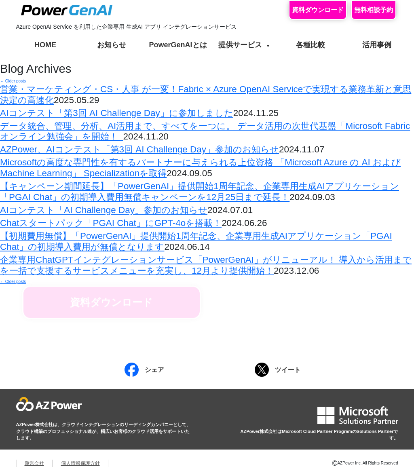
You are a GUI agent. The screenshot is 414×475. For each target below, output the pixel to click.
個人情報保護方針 (80, 463)
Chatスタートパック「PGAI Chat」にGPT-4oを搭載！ (111, 223)
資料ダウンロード (318, 9)
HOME (45, 45)
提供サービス (244, 45)
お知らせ (111, 45)
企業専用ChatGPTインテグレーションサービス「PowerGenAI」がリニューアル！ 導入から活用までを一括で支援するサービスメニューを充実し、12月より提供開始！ (206, 265)
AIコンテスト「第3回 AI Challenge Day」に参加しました (116, 113)
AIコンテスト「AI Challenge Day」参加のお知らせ (103, 210)
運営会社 (34, 463)
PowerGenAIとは (178, 45)
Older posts (13, 81)
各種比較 (310, 45)
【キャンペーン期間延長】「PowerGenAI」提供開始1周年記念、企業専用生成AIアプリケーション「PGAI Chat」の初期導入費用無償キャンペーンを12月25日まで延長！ (199, 191)
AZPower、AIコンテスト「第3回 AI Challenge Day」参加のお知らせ (139, 149)
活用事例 (376, 45)
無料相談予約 (373, 9)
